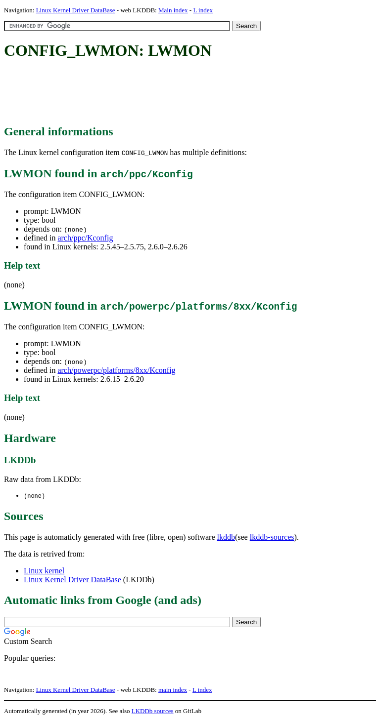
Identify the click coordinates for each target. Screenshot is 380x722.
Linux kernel (44, 571)
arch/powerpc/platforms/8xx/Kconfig (116, 370)
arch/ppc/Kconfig (85, 238)
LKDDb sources (153, 711)
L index (203, 10)
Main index (173, 10)
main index (172, 690)
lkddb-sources (272, 537)
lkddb (226, 537)
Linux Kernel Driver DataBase (75, 10)
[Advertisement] (184, 93)
